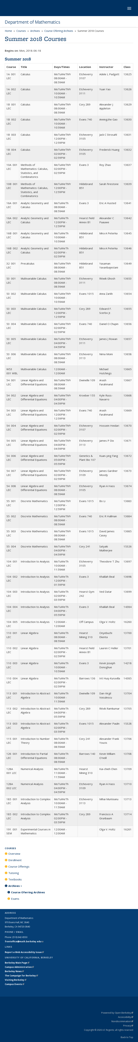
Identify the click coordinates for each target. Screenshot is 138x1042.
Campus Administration (19, 967)
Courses (21, 31)
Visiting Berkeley (15, 979)
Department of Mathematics (32, 22)
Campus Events (14, 984)
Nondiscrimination (122, 1021)
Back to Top (127, 1037)
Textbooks (15, 879)
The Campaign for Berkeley (21, 975)
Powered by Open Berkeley (117, 1012)
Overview (14, 853)
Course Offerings (18, 866)
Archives (35, 31)
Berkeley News (14, 971)
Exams (15, 898)
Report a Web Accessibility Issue (24, 952)
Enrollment (15, 860)
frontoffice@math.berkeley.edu (24, 941)
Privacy (128, 1025)
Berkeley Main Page (17, 962)
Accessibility (125, 1017)
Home (8, 31)
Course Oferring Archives (58, 31)
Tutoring (13, 873)
